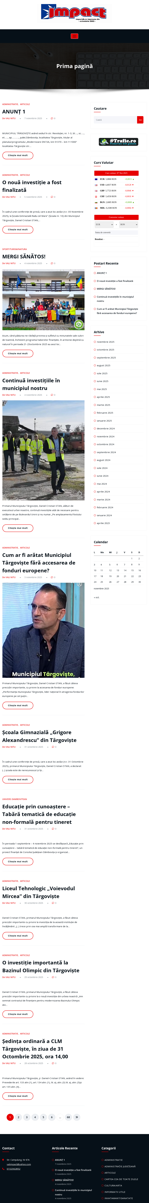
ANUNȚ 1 (13, 111)
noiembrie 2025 (104, 335)
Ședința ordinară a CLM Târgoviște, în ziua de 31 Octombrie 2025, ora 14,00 (33, 982)
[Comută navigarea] (74, 36)
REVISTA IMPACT (113, 1149)
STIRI (107, 1167)
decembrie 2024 (105, 418)
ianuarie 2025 (103, 410)
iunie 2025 (102, 373)
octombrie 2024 (104, 433)
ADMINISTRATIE (9, 104)
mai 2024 (101, 471)
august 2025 (103, 357)
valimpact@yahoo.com (18, 1093)
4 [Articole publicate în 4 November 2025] (101, 549)
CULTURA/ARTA (112, 1113)
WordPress (65, 1198)
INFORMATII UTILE (114, 1119)
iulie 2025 (101, 365)
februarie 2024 (104, 493)
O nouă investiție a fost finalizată (42, 173)
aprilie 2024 (102, 478)
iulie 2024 (101, 456)
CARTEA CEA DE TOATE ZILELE (120, 1107)
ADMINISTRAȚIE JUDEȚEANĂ (119, 1094)
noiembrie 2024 (104, 425)
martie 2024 (103, 486)
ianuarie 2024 (103, 501)
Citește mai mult (17, 148)
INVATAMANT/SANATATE (117, 1125)
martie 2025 (103, 395)
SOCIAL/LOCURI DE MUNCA (118, 1155)
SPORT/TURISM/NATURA (13, 229)
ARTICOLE (22, 104)
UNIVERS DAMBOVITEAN (13, 752)
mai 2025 (101, 380)
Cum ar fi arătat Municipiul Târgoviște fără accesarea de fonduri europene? (36, 528)
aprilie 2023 (102, 508)
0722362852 (13, 1097)
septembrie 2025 (105, 350)
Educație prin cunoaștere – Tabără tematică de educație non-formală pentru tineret (43, 766)
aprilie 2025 (102, 388)
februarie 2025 (104, 403)
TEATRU (109, 1173)
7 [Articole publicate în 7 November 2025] (124, 549)
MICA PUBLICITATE (114, 1131)
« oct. (96, 582)
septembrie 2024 (105, 440)
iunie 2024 (102, 463)
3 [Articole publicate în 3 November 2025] (94, 549)
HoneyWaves (86, 1198)
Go (140, 119)
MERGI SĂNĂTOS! (22, 236)
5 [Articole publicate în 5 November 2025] (109, 549)
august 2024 (103, 448)
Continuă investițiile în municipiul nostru (118, 295)
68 (66, 1046)
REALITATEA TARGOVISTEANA (120, 1143)
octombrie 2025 (104, 342)
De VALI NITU (8, 117)
